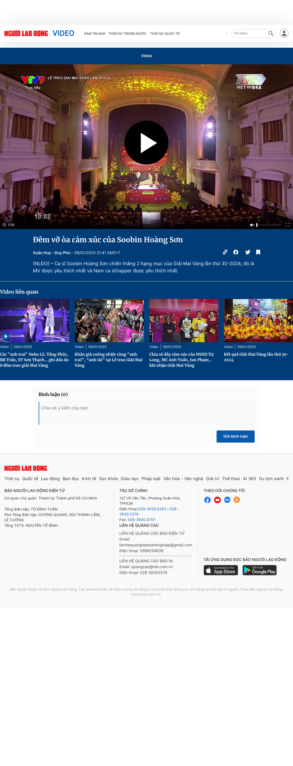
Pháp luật (151, 478)
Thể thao (231, 478)
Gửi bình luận (235, 436)
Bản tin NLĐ (94, 33)
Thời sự (12, 478)
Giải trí (212, 478)
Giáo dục (130, 478)
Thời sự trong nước (127, 33)
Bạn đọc (71, 478)
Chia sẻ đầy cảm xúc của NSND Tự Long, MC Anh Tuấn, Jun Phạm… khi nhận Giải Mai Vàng (181, 360)
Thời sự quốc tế (165, 33)
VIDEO (63, 33)
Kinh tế (89, 478)
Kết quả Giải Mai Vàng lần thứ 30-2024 (256, 357)
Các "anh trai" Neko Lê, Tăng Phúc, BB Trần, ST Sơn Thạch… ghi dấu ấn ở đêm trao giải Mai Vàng (34, 360)
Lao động (50, 478)
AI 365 (249, 478)
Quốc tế (30, 478)
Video (146, 56)
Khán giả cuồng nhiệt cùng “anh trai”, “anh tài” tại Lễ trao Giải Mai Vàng (108, 360)
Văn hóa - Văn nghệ (183, 478)
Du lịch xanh (271, 478)
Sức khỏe (108, 478)
